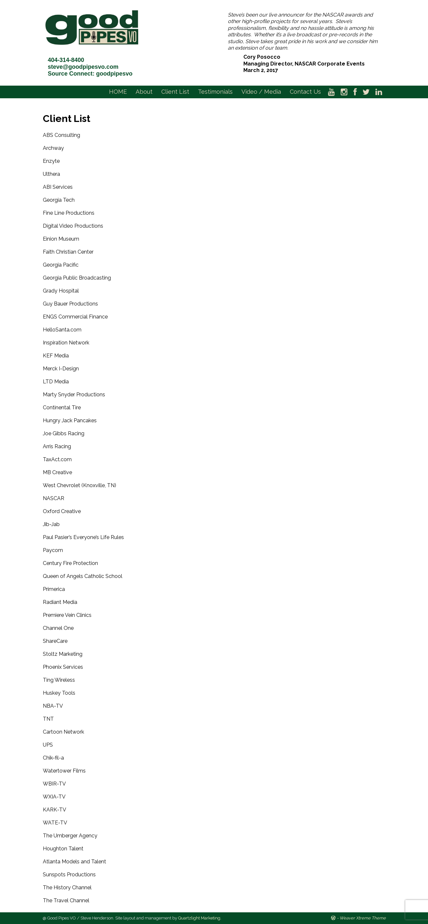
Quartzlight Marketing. (199, 918)
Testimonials (215, 91)
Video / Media (261, 91)
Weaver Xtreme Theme (362, 918)
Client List (175, 91)
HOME (118, 91)
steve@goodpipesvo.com (83, 67)
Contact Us (305, 91)
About (144, 91)
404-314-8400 (66, 60)
